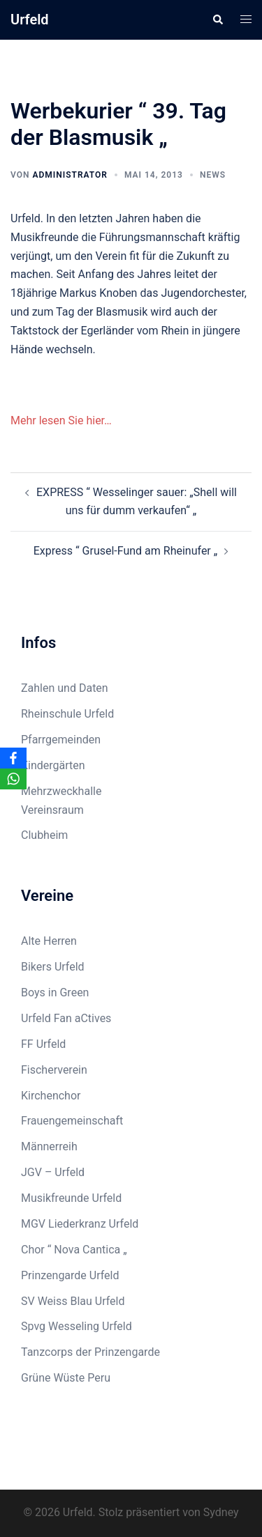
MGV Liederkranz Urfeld (79, 1223)
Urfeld (29, 19)
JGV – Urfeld (53, 1172)
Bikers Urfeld (53, 966)
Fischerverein (54, 1069)
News (213, 175)
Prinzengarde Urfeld (70, 1275)
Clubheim (44, 835)
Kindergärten (53, 765)
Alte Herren (49, 941)
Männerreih (49, 1146)
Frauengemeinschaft (72, 1120)
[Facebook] (13, 758)
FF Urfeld (43, 1044)
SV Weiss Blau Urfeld (73, 1301)
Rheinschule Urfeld (67, 713)
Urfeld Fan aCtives (66, 1018)
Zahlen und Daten (64, 688)
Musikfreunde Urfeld (71, 1198)
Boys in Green (55, 992)
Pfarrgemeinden (61, 739)
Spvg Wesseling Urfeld (76, 1326)
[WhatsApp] (13, 778)
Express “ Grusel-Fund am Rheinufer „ (126, 550)
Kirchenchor (50, 1095)
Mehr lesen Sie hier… (61, 420)
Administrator (69, 175)
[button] (217, 19)
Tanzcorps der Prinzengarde (90, 1352)
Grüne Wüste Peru (65, 1377)
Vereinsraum (52, 810)
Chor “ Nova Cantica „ (74, 1249)
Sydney (221, 1512)
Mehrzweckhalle (61, 791)
